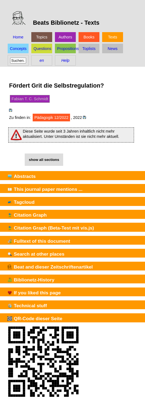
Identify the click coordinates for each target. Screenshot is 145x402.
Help (65, 60)
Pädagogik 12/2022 (51, 117)
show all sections (44, 160)
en (42, 60)
